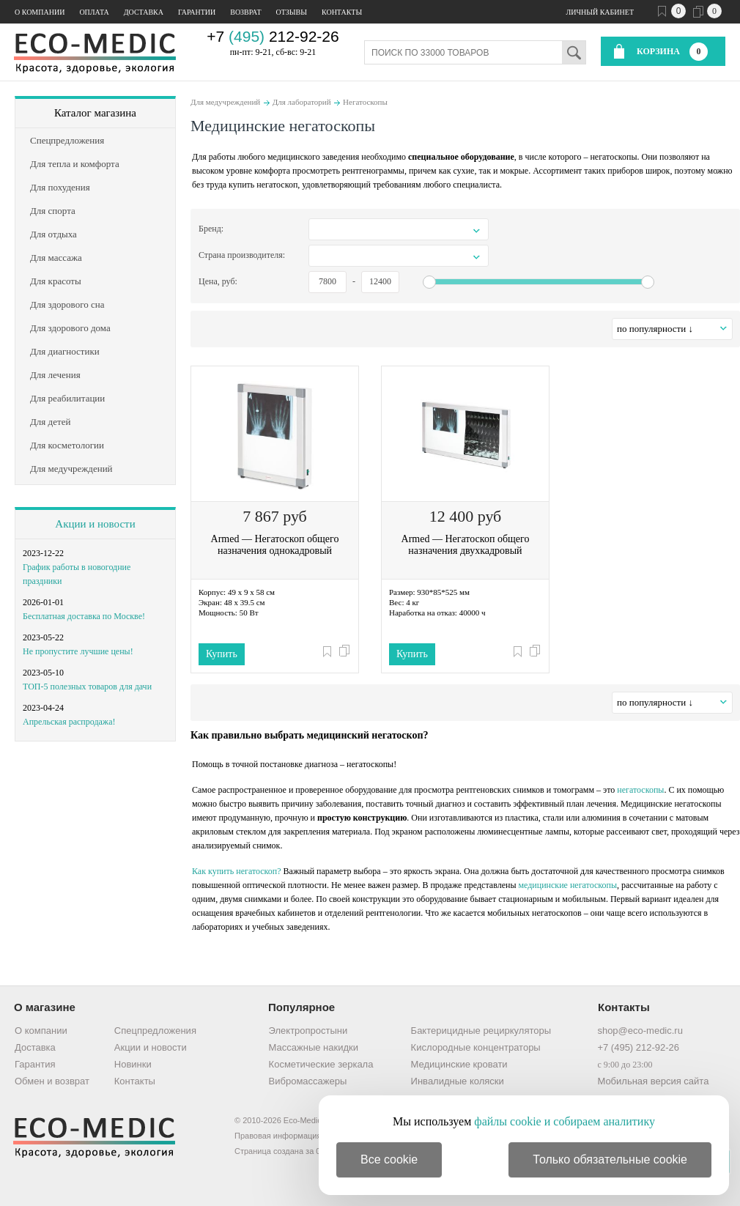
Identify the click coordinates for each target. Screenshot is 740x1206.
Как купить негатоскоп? (236, 871)
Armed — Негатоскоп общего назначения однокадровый (275, 544)
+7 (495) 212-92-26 (638, 1047)
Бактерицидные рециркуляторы (481, 1030)
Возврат (245, 12)
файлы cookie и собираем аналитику (564, 1121)
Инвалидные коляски (457, 1081)
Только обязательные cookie (610, 1159)
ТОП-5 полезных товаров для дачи (87, 686)
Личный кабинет (600, 12)
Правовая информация (277, 1135)
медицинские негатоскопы (567, 885)
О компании (39, 12)
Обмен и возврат (52, 1081)
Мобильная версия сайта (652, 1081)
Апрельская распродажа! (69, 722)
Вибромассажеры (308, 1081)
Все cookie (389, 1159)
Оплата (93, 12)
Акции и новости (95, 524)
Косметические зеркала (321, 1064)
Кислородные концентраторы (476, 1047)
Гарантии (196, 12)
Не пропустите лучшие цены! (78, 651)
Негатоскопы (365, 101)
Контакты (342, 12)
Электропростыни (308, 1030)
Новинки (133, 1064)
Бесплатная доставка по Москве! (84, 616)
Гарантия (35, 1064)
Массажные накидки (313, 1047)
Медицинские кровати (459, 1064)
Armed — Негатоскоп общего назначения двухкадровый (466, 544)
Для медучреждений (225, 101)
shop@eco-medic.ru (640, 1030)
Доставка (143, 12)
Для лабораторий (302, 101)
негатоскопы (640, 790)
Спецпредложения (155, 1030)
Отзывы (291, 12)
